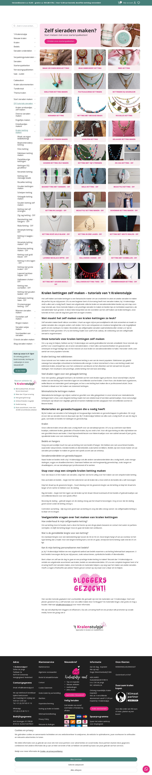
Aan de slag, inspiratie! (98, 667)
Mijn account (129, 2)
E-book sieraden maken (24, 339)
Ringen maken (26, 323)
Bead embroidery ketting (90, 68)
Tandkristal (25, 88)
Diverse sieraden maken (26, 114)
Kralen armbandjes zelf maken (26, 108)
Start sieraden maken (25, 99)
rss (89, 771)
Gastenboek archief (123, 675)
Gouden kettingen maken (56, 139)
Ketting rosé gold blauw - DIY (56, 234)
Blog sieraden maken (25, 343)
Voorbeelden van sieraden (26, 334)
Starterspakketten (22, 65)
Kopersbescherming (46, 703)
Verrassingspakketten (23, 69)
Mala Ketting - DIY (90, 187)
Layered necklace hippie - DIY (56, 258)
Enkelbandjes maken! (26, 125)
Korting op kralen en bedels (49, 709)
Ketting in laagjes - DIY (55, 210)
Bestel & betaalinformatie (48, 677)
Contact (42, 682)
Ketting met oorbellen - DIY (124, 258)
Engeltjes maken (26, 120)
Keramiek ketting (56, 115)
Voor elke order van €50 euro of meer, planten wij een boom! (126, 711)
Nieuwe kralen (25, 38)
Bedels (25, 46)
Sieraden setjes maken (26, 328)
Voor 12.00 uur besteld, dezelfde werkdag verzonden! (78, 3)
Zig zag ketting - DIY (124, 163)
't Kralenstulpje (20, 34)
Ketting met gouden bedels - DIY (56, 283)
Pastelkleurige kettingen (90, 92)
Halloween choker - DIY (90, 258)
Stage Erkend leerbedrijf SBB (100, 672)
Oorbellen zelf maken (26, 317)
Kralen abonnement (99, 709)
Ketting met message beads (89, 115)
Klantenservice (44, 667)
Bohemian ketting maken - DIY (124, 210)
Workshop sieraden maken (49, 740)
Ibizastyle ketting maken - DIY (90, 210)
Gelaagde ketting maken (124, 139)
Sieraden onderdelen (25, 51)
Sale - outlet (25, 74)
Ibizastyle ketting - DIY (124, 187)
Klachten (42, 698)
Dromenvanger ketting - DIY (124, 282)
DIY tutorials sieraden (25, 103)
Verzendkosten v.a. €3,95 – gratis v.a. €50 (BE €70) (33, 3)
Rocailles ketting (124, 115)
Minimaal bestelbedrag (47, 714)
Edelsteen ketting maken (56, 92)
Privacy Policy (44, 719)
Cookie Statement (45, 688)
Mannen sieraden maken (26, 311)
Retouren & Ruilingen (47, 724)
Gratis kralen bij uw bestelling (50, 693)
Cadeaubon (19, 80)
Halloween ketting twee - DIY (90, 282)
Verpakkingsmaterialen (25, 57)
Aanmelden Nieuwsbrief (75, 695)
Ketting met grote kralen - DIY (124, 234)
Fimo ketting (124, 68)
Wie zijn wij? (94, 669)
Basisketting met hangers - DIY (56, 187)
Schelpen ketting (90, 139)
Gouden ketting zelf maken (55, 163)
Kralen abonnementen (23, 84)
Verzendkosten (44, 729)
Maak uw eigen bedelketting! (56, 68)
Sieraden (25, 61)
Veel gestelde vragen (46, 735)
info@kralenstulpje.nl (64, 604)
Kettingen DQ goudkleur (124, 92)
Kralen (25, 42)
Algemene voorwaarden (48, 672)
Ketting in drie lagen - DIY (90, 234)
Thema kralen (25, 93)
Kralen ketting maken (26, 131)
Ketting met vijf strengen (90, 163)
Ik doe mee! (20, 371)
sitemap (84, 771)
